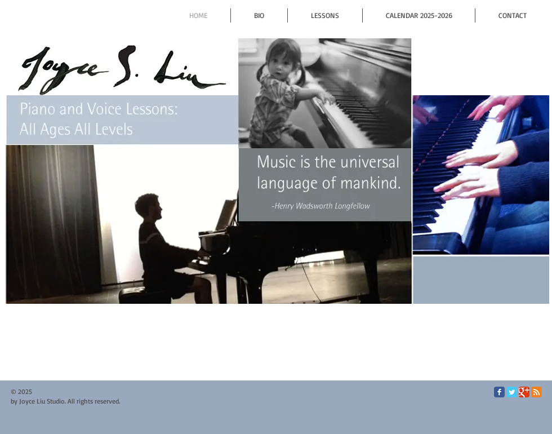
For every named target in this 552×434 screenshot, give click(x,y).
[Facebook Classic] (499, 392)
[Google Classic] (524, 392)
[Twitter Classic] (511, 392)
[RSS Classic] (536, 392)
